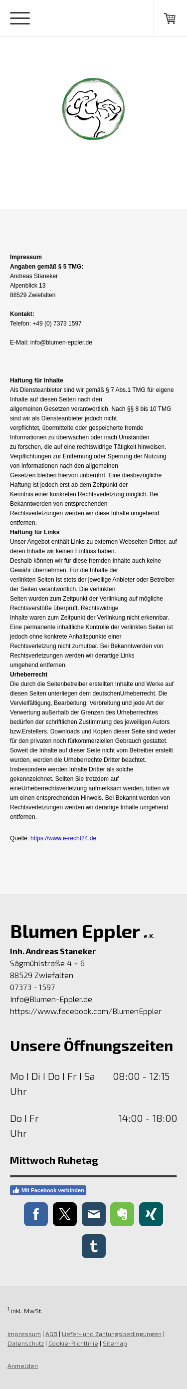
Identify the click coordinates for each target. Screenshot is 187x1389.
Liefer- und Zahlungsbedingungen (112, 1334)
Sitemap (115, 1343)
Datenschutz (25, 1343)
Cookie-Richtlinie (73, 1343)
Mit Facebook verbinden (48, 1190)
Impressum (24, 1334)
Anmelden (22, 1366)
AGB (51, 1334)
